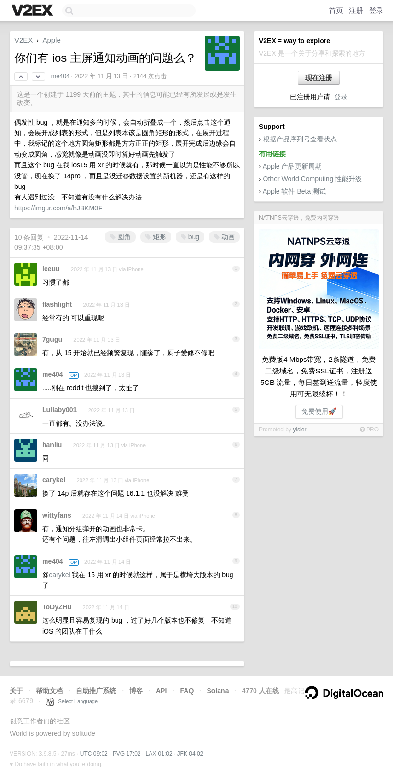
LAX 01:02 (159, 753)
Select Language (72, 701)
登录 (376, 10)
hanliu (52, 445)
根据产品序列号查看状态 (300, 139)
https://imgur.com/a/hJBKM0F (58, 208)
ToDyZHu (56, 607)
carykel (53, 480)
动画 (224, 237)
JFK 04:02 (190, 753)
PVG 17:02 (127, 753)
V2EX (23, 40)
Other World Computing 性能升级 (312, 179)
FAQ (187, 691)
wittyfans (56, 515)
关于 (16, 691)
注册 (356, 10)
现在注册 (318, 77)
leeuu (51, 269)
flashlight (57, 304)
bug (190, 237)
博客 (136, 691)
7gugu (52, 339)
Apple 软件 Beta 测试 (294, 191)
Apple (51, 40)
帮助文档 (49, 691)
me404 (60, 76)
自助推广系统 (96, 691)
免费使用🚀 (318, 411)
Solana (218, 691)
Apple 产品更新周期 (292, 166)
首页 (336, 10)
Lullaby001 (59, 410)
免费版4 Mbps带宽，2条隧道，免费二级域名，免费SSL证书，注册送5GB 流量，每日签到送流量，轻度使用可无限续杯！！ (318, 376)
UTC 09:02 (94, 753)
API (161, 691)
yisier (299, 429)
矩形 (155, 237)
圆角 (120, 237)
